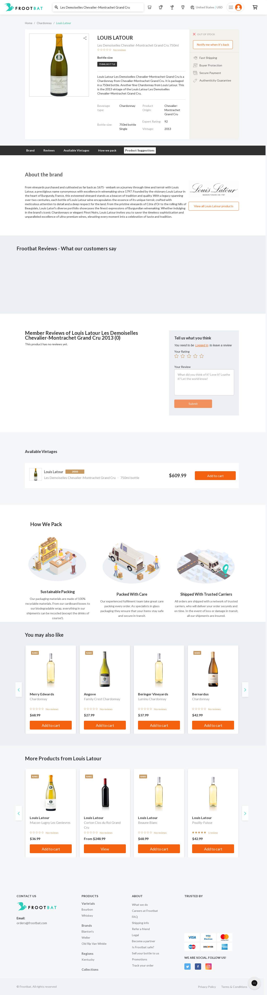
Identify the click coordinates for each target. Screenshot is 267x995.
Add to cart (215, 476)
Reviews (49, 150)
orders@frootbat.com (32, 923)
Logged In (201, 345)
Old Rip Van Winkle (94, 943)
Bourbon (87, 909)
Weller (86, 937)
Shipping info (140, 923)
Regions (87, 953)
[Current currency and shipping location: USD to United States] (206, 7)
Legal (135, 935)
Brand (30, 150)
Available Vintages (76, 150)
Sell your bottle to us (145, 953)
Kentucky (88, 959)
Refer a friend (141, 929)
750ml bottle (107, 64)
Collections (90, 969)
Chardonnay (44, 23)
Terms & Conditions (234, 987)
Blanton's (88, 931)
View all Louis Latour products (213, 206)
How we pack (107, 150)
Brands (87, 925)
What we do (140, 904)
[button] (132, 7)
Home (28, 23)
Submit (193, 403)
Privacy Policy (207, 987)
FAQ (135, 917)
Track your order (143, 965)
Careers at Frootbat (145, 910)
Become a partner (143, 941)
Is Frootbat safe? (143, 947)
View (105, 849)
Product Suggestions (140, 150)
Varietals (88, 903)
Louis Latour (63, 23)
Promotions (139, 959)
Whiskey (87, 915)
